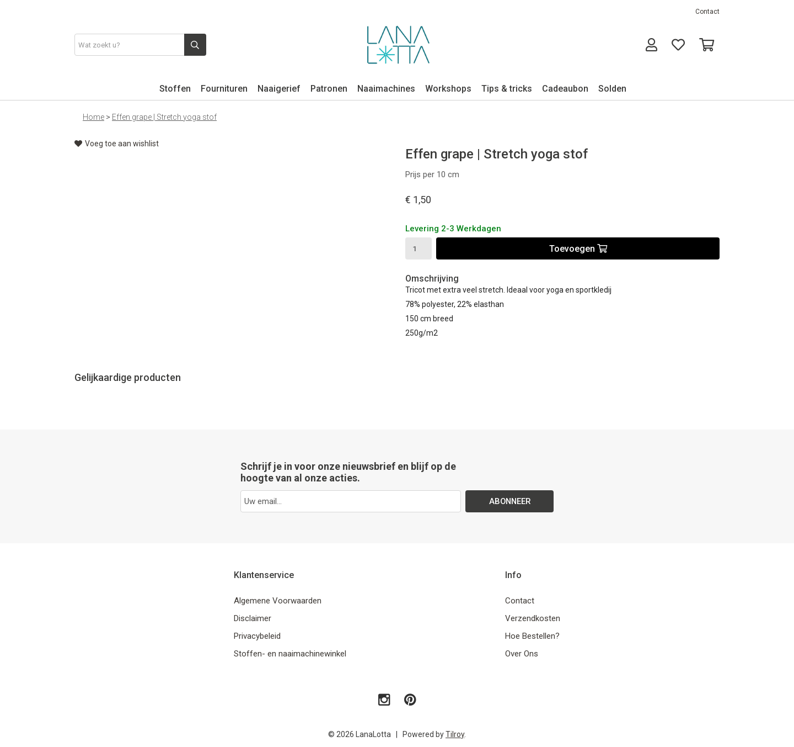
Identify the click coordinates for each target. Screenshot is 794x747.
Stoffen (175, 88)
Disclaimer (252, 618)
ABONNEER (510, 501)
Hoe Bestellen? (532, 636)
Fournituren (224, 88)
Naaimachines (386, 88)
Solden (612, 88)
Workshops (448, 88)
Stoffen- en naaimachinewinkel (290, 654)
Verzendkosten (532, 618)
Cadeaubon (565, 88)
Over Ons (521, 654)
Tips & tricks (506, 88)
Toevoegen (578, 248)
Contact (707, 11)
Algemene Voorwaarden (277, 601)
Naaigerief (279, 88)
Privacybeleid (257, 636)
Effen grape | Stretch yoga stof (164, 117)
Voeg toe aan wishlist (116, 143)
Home (93, 117)
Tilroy (455, 734)
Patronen (328, 88)
